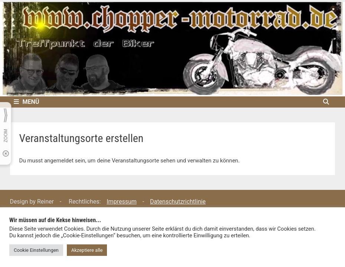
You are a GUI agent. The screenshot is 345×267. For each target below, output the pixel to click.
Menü (26, 101)
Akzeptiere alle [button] (87, 250)
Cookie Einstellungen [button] (36, 250)
